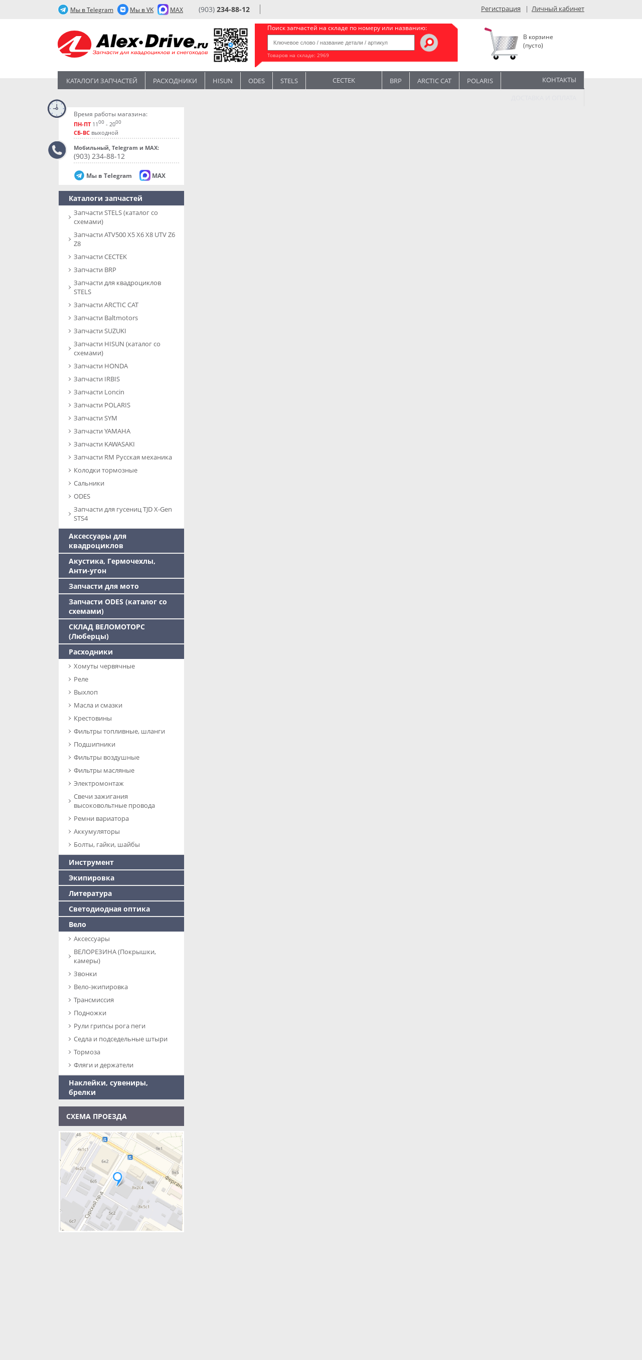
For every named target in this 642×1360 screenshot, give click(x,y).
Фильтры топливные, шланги (119, 731)
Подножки (90, 1012)
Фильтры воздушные (106, 757)
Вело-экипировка (101, 986)
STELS (289, 80)
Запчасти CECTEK (100, 256)
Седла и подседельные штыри (121, 1038)
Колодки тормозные (105, 470)
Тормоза (87, 1051)
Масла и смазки (98, 705)
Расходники (175, 80)
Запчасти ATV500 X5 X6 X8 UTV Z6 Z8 (124, 239)
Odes (256, 80)
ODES (82, 496)
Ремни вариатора (101, 818)
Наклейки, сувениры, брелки (108, 1087)
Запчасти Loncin (99, 391)
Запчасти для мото (104, 586)
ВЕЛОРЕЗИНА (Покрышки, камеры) (115, 956)
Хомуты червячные (104, 665)
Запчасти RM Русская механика (123, 457)
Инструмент (91, 862)
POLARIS (480, 80)
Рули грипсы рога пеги (109, 1025)
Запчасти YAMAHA (102, 430)
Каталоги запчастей (101, 80)
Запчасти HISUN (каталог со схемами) (117, 348)
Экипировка (91, 877)
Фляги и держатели (103, 1064)
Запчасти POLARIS (102, 404)
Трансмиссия (94, 999)
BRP (396, 80)
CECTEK (344, 79)
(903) (224, 9)
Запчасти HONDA (101, 365)
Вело (77, 924)
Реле (81, 679)
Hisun (223, 80)
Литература (90, 893)
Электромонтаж (99, 783)
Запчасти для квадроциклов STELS (117, 287)
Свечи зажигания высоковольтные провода (114, 801)
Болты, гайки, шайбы (107, 844)
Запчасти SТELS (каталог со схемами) (116, 217)
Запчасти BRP (95, 269)
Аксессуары (92, 938)
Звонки (85, 973)
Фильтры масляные (104, 770)
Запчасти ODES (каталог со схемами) (118, 606)
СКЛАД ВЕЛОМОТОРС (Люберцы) (107, 631)
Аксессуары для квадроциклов (97, 540)
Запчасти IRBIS (97, 378)
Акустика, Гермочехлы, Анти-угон (112, 565)
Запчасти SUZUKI (100, 330)
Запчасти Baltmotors (106, 317)
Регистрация (501, 8)
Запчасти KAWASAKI (104, 443)
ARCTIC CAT (434, 80)
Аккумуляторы (97, 831)
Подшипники (94, 744)
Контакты (559, 79)
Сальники (89, 483)
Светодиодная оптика (109, 909)
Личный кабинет (558, 8)
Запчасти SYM (95, 417)
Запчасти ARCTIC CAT (106, 304)
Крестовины (93, 718)
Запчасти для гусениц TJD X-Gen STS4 (123, 514)
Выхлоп (86, 692)
